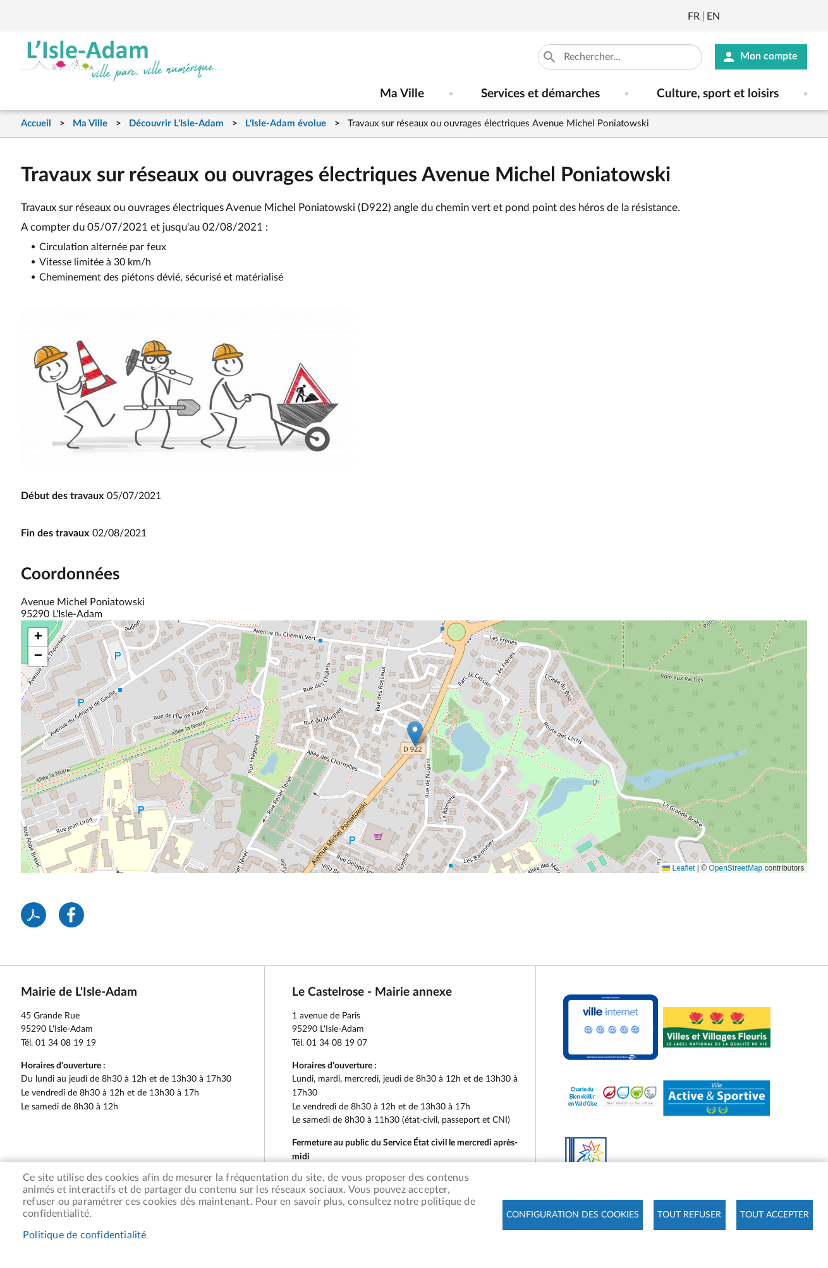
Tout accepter (774, 1215)
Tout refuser (689, 1215)
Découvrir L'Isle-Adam (176, 123)
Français (694, 16)
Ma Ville (90, 123)
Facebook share (71, 914)
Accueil (36, 123)
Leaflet (678, 868)
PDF (33, 914)
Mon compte (769, 57)
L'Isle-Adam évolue (285, 123)
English (713, 16)
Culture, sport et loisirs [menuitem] (718, 94)
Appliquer (551, 57)
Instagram (799, 16)
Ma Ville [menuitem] (402, 94)
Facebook (764, 16)
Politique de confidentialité (85, 1235)
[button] (415, 734)
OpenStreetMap (736, 868)
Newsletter (730, 16)
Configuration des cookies (572, 1215)
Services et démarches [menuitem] (540, 94)
